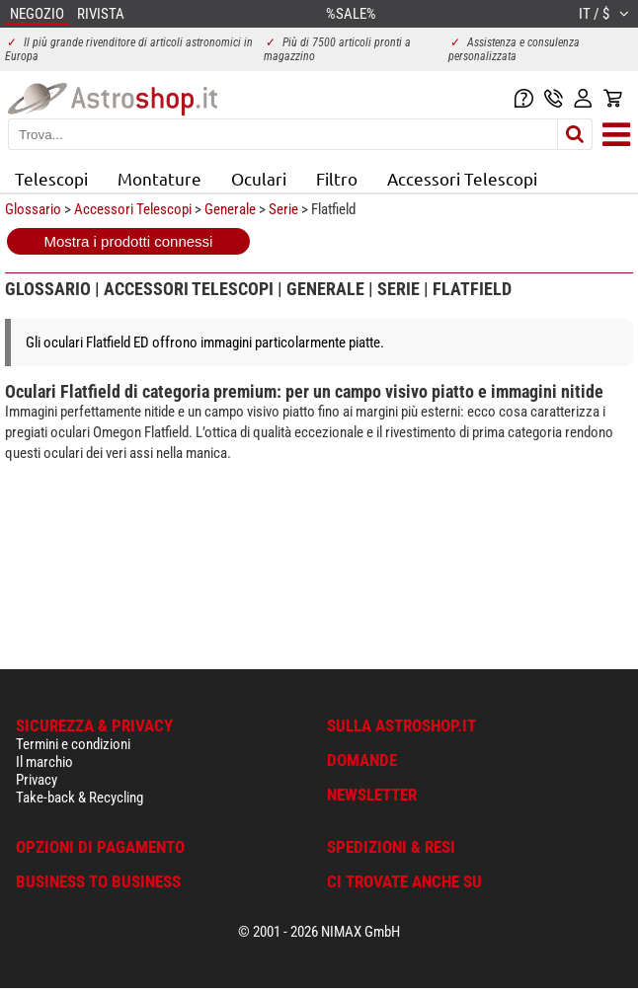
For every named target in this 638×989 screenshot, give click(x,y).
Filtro (337, 178)
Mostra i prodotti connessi (128, 241)
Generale (230, 209)
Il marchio (44, 762)
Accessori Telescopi (462, 178)
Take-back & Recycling (79, 797)
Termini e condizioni (73, 744)
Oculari (258, 178)
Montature (159, 178)
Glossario (33, 209)
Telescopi (51, 178)
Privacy (36, 780)
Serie (283, 209)
